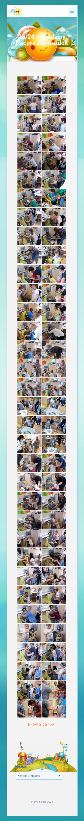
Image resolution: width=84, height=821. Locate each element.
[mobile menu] (72, 11)
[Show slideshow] (42, 724)
